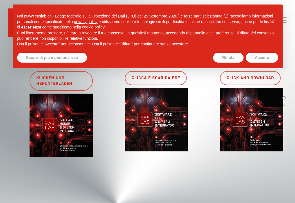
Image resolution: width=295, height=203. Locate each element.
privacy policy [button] (86, 21)
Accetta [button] (262, 57)
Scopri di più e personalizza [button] (52, 57)
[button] (61, 81)
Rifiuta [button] (228, 57)
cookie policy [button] (93, 27)
